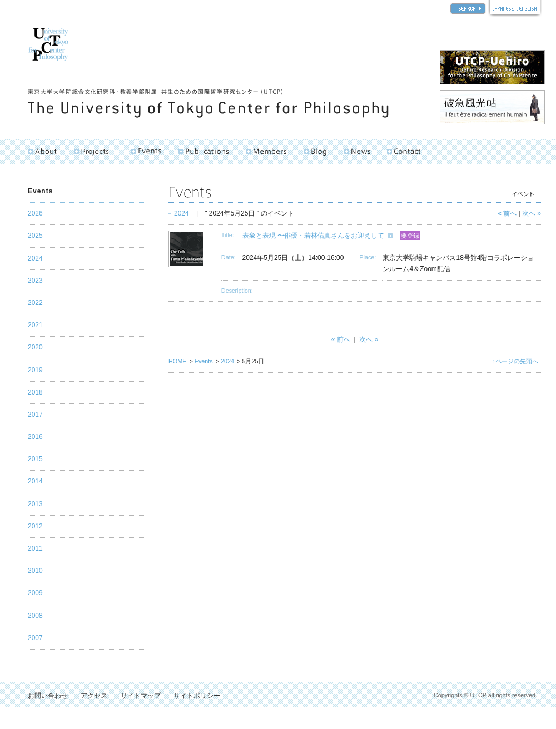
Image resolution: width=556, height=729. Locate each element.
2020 (35, 347)
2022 (35, 303)
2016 (35, 437)
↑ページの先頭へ (515, 361)
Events (204, 361)
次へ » (531, 213)
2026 (35, 213)
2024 (181, 213)
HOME (177, 361)
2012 (35, 526)
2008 (35, 616)
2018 (35, 392)
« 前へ (507, 213)
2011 (35, 548)
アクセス (94, 696)
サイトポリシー (196, 696)
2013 (35, 504)
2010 (35, 571)
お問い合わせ (48, 696)
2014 (35, 481)
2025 (35, 235)
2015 (35, 459)
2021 (35, 325)
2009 (35, 593)
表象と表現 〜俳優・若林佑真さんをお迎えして (313, 235)
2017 (35, 414)
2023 (35, 280)
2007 (35, 638)
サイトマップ (141, 696)
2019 (35, 370)
